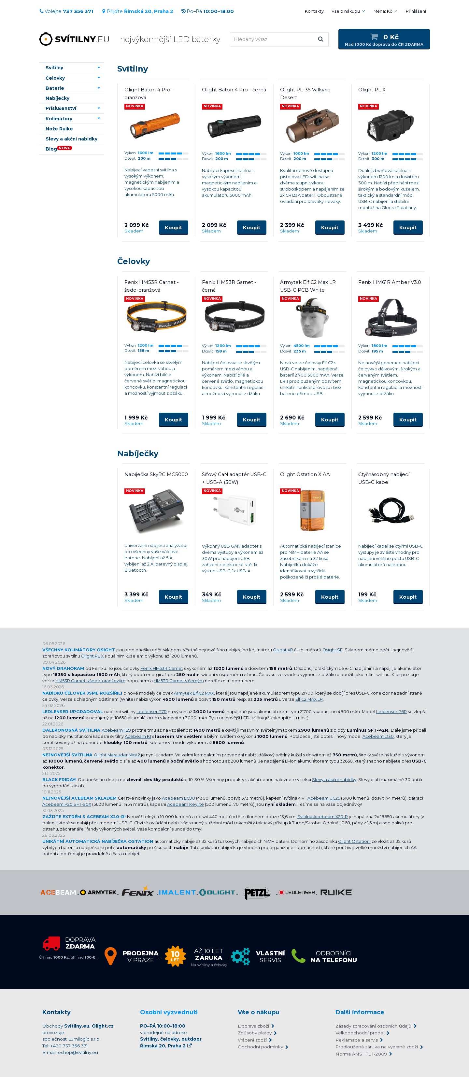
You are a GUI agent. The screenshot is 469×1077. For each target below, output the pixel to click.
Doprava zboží (253, 1026)
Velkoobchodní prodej (359, 1032)
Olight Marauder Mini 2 (117, 754)
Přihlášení (416, 11)
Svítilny (132, 68)
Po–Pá (207, 11)
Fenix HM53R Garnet (161, 668)
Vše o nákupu (346, 11)
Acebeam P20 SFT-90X (66, 804)
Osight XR (283, 649)
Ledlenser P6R (391, 711)
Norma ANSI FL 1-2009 (361, 1054)
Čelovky (133, 261)
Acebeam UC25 (323, 798)
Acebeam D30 (378, 736)
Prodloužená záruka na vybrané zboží (376, 1046)
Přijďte (137, 11)
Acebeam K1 (138, 736)
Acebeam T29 (116, 730)
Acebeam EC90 (178, 798)
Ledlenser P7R (151, 711)
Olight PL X (92, 656)
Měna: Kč (383, 11)
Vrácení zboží (252, 1040)
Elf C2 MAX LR (309, 699)
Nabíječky (137, 453)
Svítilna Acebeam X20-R (322, 816)
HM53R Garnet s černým (179, 680)
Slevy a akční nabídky (334, 779)
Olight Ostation (354, 841)
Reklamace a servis (356, 1040)
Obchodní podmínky (260, 1046)
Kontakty (314, 11)
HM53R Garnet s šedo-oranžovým (90, 680)
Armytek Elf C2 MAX (194, 693)
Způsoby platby (255, 1032)
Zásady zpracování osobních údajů (373, 1026)
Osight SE (332, 649)
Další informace (359, 1012)
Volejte (66, 11)
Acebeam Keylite (185, 804)
